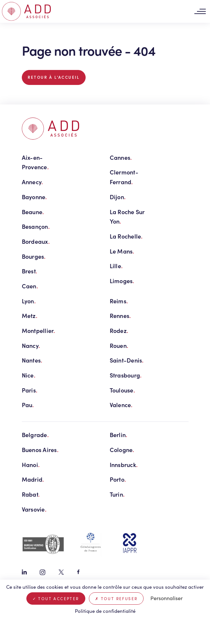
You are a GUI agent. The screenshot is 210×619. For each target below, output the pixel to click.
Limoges (122, 281)
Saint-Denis (127, 360)
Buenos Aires (40, 450)
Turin (117, 494)
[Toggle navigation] (200, 11)
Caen (30, 286)
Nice (28, 375)
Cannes (121, 157)
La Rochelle (126, 236)
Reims (119, 301)
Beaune (33, 212)
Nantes (32, 360)
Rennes (120, 315)
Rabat (31, 494)
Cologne (122, 450)
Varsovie (34, 509)
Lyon (29, 301)
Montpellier (38, 330)
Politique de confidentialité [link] (105, 611)
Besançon (36, 226)
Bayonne (34, 197)
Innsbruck (124, 465)
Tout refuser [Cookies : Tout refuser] (116, 598)
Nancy (31, 345)
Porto (118, 479)
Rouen (119, 345)
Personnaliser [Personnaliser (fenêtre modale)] (166, 598)
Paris (30, 390)
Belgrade (35, 435)
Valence (121, 405)
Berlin (119, 435)
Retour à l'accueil (54, 77)
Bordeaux (36, 241)
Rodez (119, 330)
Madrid (33, 479)
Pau (28, 405)
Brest (29, 271)
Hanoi (31, 465)
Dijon (118, 197)
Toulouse (122, 390)
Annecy (32, 182)
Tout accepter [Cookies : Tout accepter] (56, 598)
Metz (29, 315)
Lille (116, 266)
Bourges (34, 256)
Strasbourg (126, 375)
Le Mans (122, 251)
